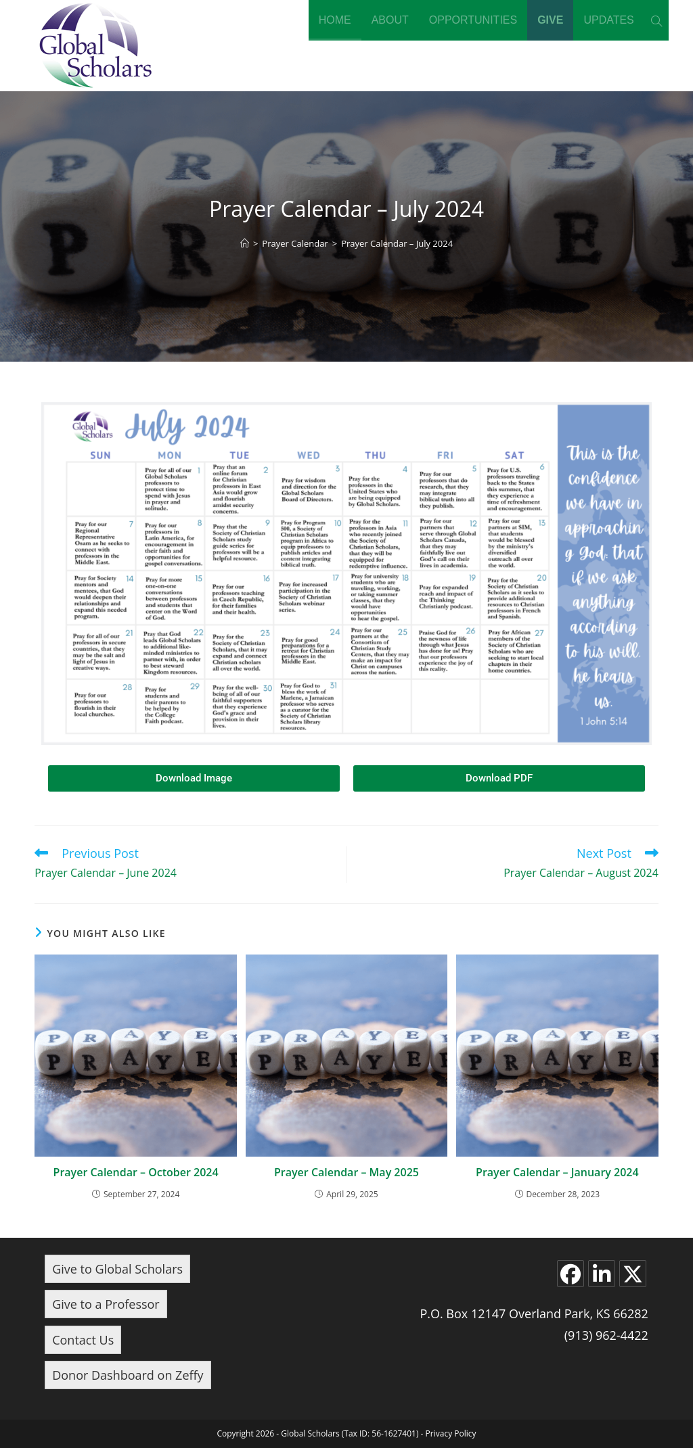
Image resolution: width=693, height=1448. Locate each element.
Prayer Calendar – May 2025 (346, 1172)
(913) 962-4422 (606, 1335)
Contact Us (83, 1340)
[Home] (244, 243)
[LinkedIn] (601, 1273)
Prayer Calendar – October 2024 (136, 1172)
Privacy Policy (451, 1433)
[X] (632, 1273)
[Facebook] (570, 1273)
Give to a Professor (106, 1304)
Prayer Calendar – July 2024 (397, 243)
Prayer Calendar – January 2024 (557, 1172)
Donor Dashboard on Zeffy (127, 1375)
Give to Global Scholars (117, 1269)
